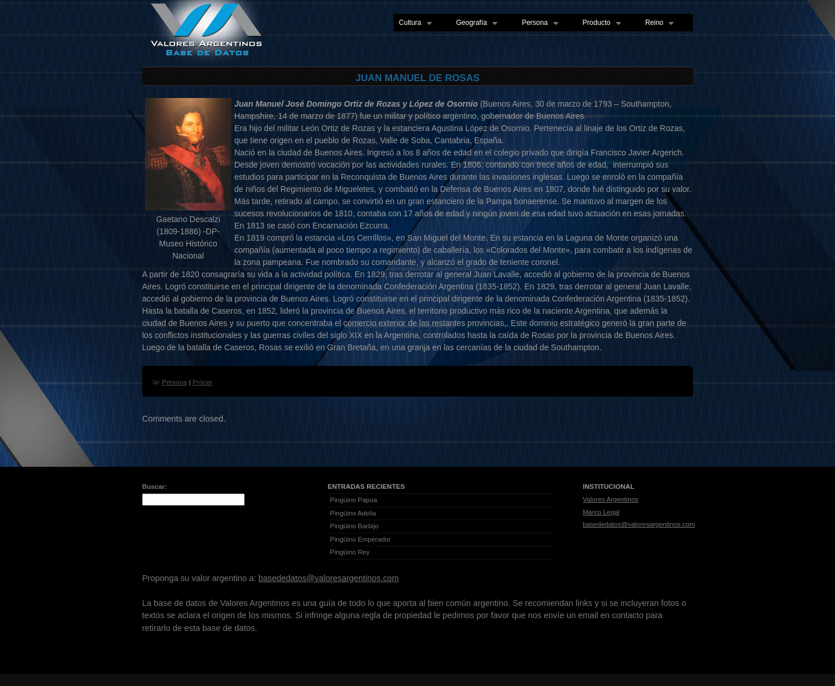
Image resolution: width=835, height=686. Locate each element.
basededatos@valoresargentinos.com (639, 524)
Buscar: (154, 486)
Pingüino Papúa (353, 499)
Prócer (202, 382)
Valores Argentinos (610, 499)
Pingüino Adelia (353, 513)
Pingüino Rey (350, 552)
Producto (599, 23)
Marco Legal (601, 512)
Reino (657, 23)
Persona (537, 23)
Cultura (413, 23)
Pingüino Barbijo (354, 525)
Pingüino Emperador (360, 539)
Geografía (474, 23)
